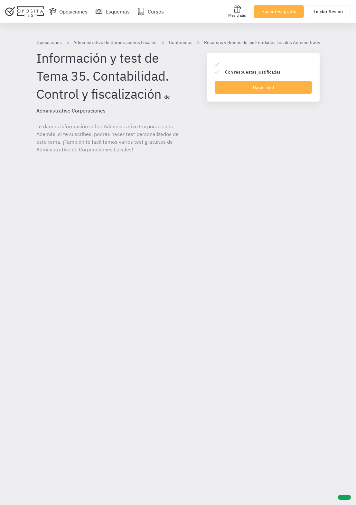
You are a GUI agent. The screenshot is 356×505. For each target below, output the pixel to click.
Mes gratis (237, 11)
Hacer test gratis (278, 11)
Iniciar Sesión (328, 11)
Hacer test (263, 87)
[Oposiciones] (68, 11)
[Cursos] (151, 11)
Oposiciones (49, 42)
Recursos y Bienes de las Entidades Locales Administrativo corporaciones (278, 42)
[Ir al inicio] (24, 11)
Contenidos (180, 42)
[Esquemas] (112, 11)
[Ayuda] (344, 497)
